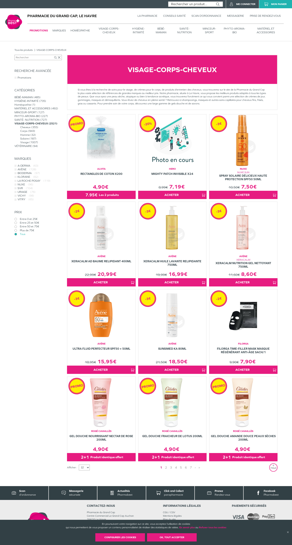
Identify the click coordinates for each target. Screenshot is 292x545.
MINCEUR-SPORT (209, 30)
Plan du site (169, 519)
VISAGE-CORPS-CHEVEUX (109, 30)
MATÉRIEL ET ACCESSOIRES (266, 30)
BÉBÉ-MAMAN (161, 30)
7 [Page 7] (191, 467)
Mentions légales (172, 515)
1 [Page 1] (161, 467)
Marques (59, 30)
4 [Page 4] (176, 467)
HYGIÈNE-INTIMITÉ (138, 30)
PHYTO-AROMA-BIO (234, 30)
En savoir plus (187, 527)
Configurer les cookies (120, 537)
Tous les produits (23, 50)
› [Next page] (195, 467)
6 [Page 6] (186, 467)
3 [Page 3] (171, 467)
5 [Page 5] (181, 467)
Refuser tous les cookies (212, 527)
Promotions (39, 30)
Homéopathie (80, 30)
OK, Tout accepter (172, 537)
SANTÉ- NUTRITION (184, 30)
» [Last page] (199, 467)
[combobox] (190, 4)
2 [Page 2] (166, 467)
